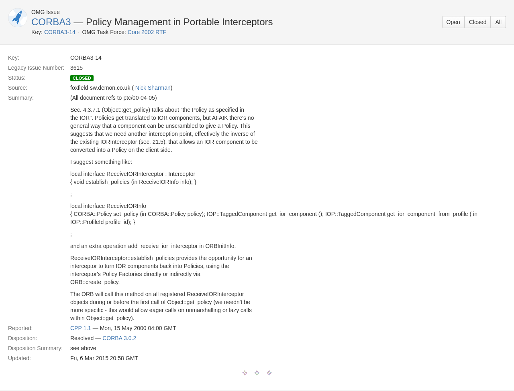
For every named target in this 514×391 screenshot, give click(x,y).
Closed (478, 22)
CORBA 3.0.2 (119, 338)
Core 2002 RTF (147, 32)
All (498, 22)
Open (453, 22)
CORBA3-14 (59, 32)
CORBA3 (51, 21)
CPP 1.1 (80, 328)
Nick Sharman (153, 88)
